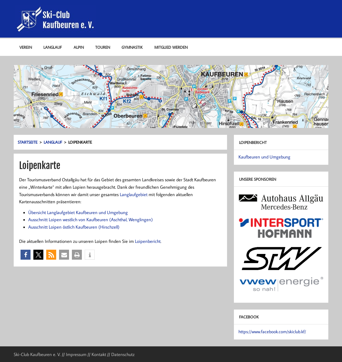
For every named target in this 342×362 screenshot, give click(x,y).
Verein (25, 47)
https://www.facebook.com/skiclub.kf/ (272, 331)
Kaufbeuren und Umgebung (264, 157)
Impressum (76, 354)
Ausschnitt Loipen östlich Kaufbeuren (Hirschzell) (74, 227)
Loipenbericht (148, 241)
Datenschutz (123, 354)
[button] (26, 255)
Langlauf (52, 47)
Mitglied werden (171, 47)
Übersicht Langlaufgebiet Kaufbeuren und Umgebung (78, 212)
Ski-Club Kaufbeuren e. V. (37, 354)
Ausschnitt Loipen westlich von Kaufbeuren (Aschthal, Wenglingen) (90, 219)
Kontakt (99, 354)
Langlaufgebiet (133, 194)
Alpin (79, 47)
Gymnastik (132, 47)
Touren (102, 47)
